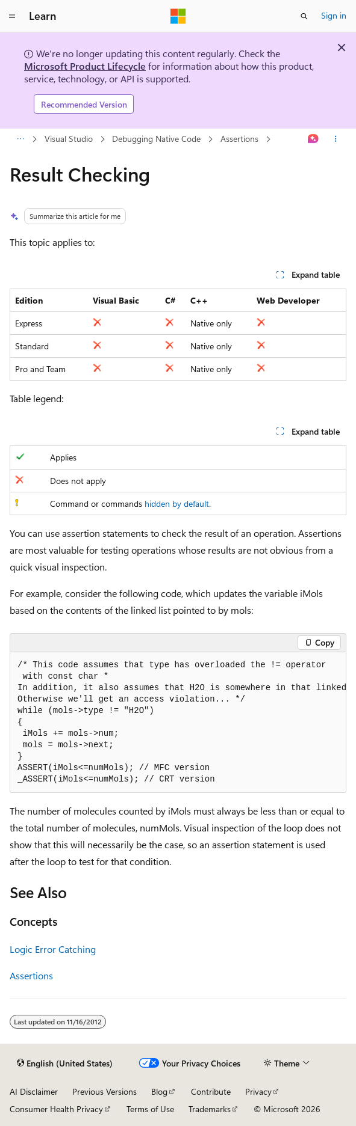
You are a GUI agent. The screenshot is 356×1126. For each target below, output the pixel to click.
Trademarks (210, 1109)
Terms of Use (150, 1109)
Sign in (333, 15)
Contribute (211, 1091)
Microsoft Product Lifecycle (85, 66)
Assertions (239, 138)
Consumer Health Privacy (56, 1109)
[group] (178, 722)
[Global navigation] (12, 16)
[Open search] (304, 16)
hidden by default (177, 503)
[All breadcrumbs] (20, 139)
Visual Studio (69, 138)
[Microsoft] (178, 16)
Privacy (258, 1091)
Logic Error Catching (53, 949)
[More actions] (335, 139)
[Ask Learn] (313, 139)
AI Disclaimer (34, 1091)
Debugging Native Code (156, 138)
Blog (159, 1091)
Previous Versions (104, 1091)
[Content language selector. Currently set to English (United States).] (65, 1063)
